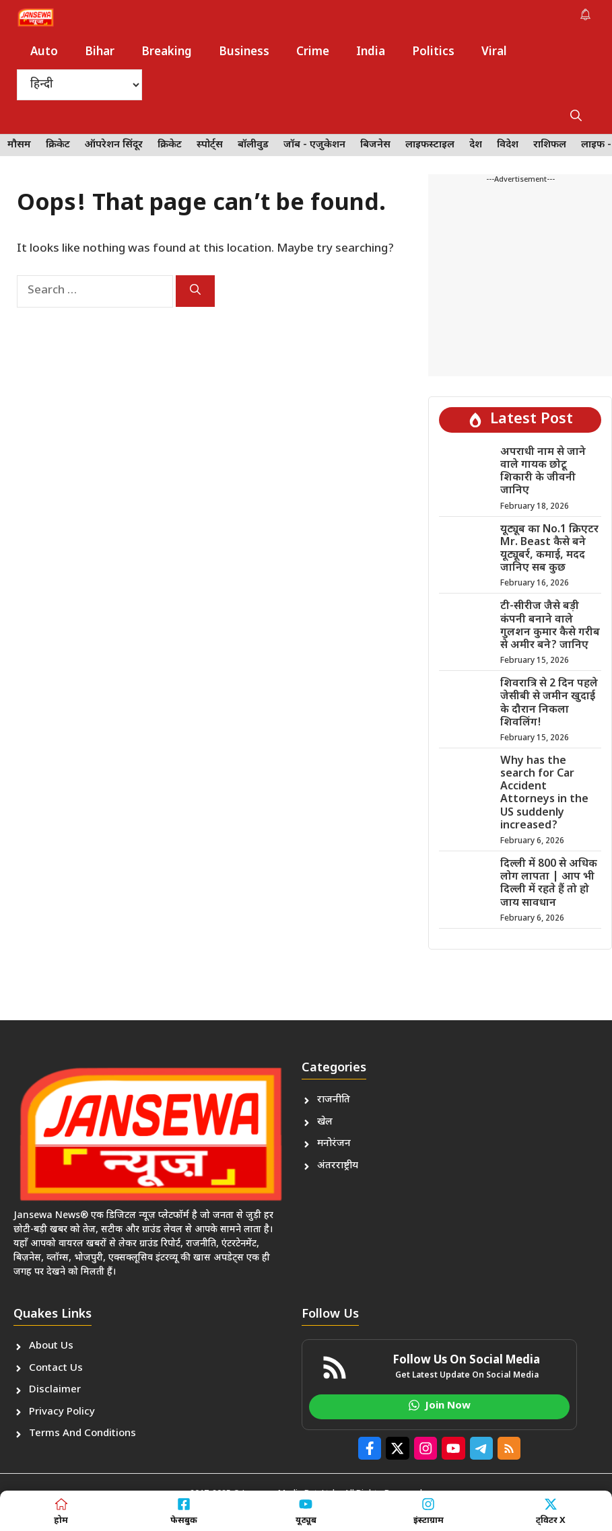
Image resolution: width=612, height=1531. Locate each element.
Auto (44, 52)
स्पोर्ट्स (210, 145)
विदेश (507, 145)
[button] (576, 117)
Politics (433, 52)
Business (244, 52)
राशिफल (549, 145)
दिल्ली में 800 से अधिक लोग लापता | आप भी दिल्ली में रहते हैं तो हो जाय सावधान (548, 884)
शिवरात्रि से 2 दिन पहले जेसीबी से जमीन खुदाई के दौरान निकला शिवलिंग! (549, 703)
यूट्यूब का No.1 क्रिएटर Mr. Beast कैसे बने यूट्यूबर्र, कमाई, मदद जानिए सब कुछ (549, 549)
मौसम (19, 145)
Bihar (99, 52)
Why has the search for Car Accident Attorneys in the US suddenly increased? (544, 793)
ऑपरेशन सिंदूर (114, 145)
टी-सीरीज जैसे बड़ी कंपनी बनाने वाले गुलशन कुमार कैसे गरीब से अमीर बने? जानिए (550, 626)
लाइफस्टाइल (429, 145)
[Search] (195, 291)
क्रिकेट (58, 145)
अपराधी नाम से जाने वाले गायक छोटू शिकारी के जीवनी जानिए (543, 472)
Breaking (166, 52)
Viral (494, 52)
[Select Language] (79, 84)
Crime (312, 52)
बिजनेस (375, 145)
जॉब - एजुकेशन (314, 145)
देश (475, 145)
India (370, 52)
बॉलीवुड (253, 145)
